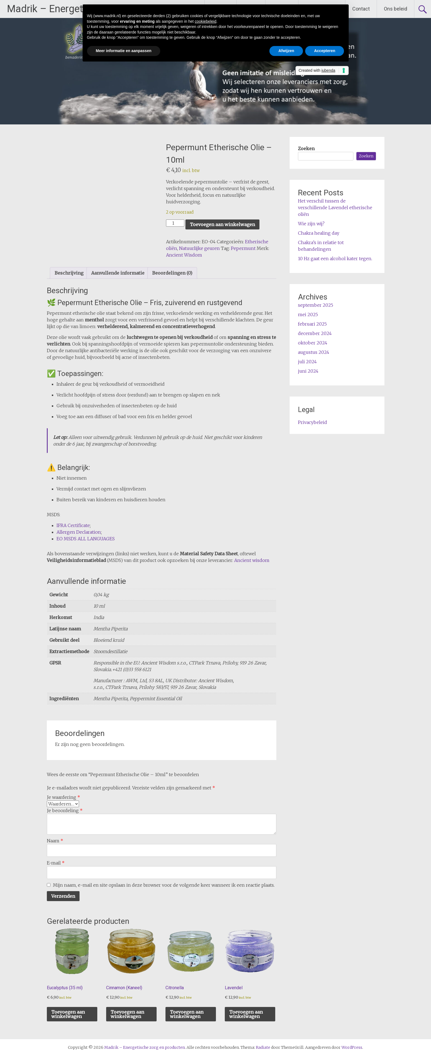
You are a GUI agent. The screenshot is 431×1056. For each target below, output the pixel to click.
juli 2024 (307, 361)
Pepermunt (243, 248)
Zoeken (306, 148)
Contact (361, 9)
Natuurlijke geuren (199, 248)
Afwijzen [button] (286, 50)
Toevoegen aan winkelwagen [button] (68, 1014)
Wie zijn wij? (311, 223)
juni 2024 (308, 371)
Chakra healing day (318, 233)
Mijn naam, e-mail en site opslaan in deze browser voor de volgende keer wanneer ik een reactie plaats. (164, 885)
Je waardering (63, 797)
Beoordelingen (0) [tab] (172, 273)
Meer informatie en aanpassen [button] (124, 50)
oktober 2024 (312, 343)
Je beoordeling (65, 810)
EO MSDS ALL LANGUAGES (86, 538)
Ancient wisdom (251, 560)
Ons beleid (395, 9)
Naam (55, 840)
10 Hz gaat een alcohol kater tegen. (335, 258)
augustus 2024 (313, 352)
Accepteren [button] (324, 50)
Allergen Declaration (79, 532)
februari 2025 (312, 324)
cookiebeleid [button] (205, 21)
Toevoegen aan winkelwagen (222, 224)
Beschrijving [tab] (69, 273)
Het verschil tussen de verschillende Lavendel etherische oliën (335, 207)
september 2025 (315, 305)
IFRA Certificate (73, 525)
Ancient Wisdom (184, 255)
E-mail (56, 863)
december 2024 (315, 333)
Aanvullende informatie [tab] (117, 273)
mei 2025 (308, 314)
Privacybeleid (312, 422)
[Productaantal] (175, 223)
